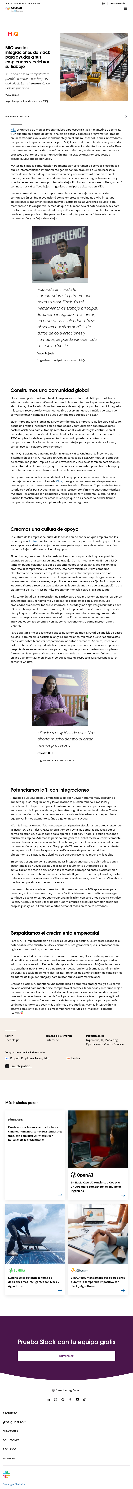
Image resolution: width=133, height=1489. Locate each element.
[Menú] (125, 14)
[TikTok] (84, 1400)
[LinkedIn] (48, 1400)
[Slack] (14, 14)
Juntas (33, 541)
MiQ (13, 129)
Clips (59, 481)
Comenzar (66, 1356)
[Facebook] (62, 1400)
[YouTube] (77, 1400)
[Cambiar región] (103, 3)
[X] (70, 1400)
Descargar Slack (14, 1484)
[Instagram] (55, 1400)
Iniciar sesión (118, 3)
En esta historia (17, 116)
